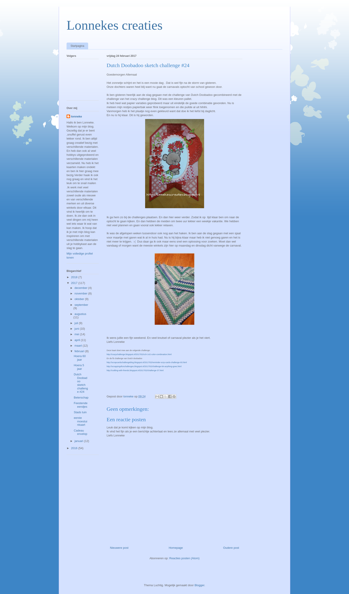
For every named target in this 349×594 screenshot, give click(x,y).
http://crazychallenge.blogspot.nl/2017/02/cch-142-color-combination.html (139, 354)
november (81, 293)
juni (77, 328)
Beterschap (81, 397)
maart (79, 345)
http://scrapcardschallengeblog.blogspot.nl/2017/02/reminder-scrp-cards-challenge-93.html (147, 362)
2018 (74, 277)
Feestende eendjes (80, 404)
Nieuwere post (119, 547)
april (78, 340)
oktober (80, 299)
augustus (80, 314)
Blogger (199, 585)
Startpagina (77, 45)
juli (77, 323)
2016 (74, 448)
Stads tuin (80, 412)
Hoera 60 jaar (79, 357)
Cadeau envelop (80, 432)
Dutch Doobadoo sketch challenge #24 (81, 383)
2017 (74, 283)
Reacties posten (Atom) (184, 558)
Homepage (176, 547)
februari (80, 351)
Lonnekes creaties (114, 25)
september (81, 304)
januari (79, 441)
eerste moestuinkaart (80, 421)
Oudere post (231, 547)
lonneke (76, 116)
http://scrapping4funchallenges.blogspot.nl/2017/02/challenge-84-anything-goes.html (144, 366)
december (81, 288)
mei (77, 334)
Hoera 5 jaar (79, 367)
